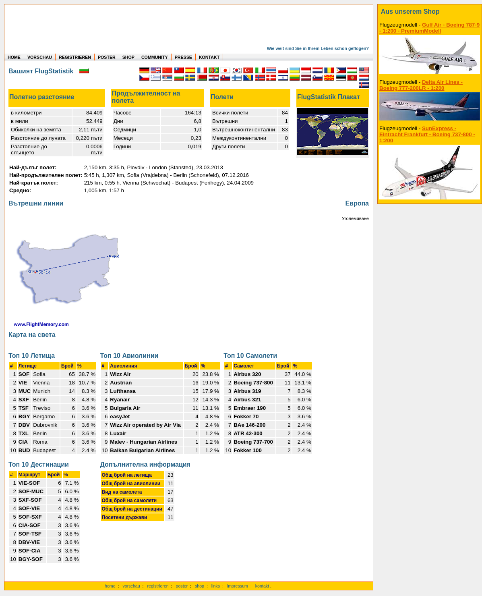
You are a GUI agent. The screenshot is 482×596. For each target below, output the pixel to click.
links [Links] (215, 586)
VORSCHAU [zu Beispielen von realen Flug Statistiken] (39, 57)
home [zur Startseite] (110, 586)
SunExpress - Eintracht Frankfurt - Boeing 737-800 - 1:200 (427, 134)
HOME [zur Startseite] (14, 57)
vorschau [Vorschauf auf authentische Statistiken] (131, 586)
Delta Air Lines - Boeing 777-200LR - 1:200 (421, 85)
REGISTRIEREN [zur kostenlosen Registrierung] (75, 57)
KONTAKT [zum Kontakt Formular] (209, 57)
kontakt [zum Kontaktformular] (262, 586)
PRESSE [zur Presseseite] (183, 57)
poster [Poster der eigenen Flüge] (182, 586)
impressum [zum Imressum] (237, 586)
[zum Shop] (429, 11)
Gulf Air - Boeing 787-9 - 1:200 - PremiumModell (429, 28)
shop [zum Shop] (199, 586)
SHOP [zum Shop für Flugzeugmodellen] (128, 57)
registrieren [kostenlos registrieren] (157, 586)
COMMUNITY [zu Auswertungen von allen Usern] (154, 57)
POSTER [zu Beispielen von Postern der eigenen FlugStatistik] (107, 57)
